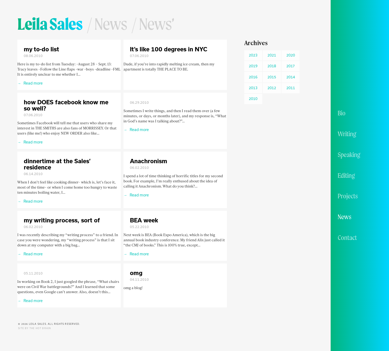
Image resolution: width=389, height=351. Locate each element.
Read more (33, 83)
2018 (271, 66)
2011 (290, 88)
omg (136, 272)
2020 (290, 55)
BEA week (144, 220)
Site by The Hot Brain (34, 328)
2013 (253, 88)
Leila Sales (49, 24)
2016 (253, 77)
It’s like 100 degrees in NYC (168, 49)
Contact (347, 237)
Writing (347, 134)
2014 (290, 77)
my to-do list (41, 49)
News (344, 217)
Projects (348, 196)
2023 (253, 55)
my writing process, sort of (62, 220)
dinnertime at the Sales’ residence (57, 164)
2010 (253, 98)
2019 (253, 66)
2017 (290, 66)
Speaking (349, 155)
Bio (342, 113)
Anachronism (148, 161)
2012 (271, 88)
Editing (346, 175)
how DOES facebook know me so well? (66, 105)
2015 (271, 77)
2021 (271, 55)
